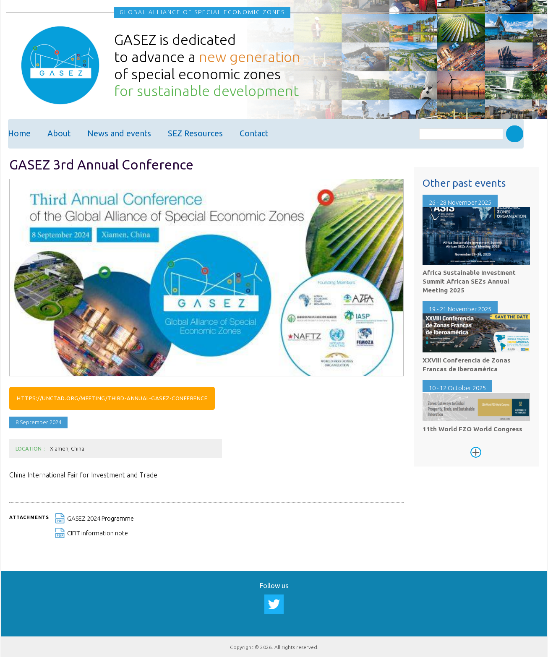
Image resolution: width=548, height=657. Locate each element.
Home (19, 134)
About (58, 134)
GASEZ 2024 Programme (100, 517)
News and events (119, 134)
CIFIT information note (97, 532)
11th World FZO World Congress (472, 428)
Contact (254, 134)
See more (475, 451)
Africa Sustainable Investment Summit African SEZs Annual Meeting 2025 (469, 280)
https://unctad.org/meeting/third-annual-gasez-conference (112, 397)
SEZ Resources (195, 134)
